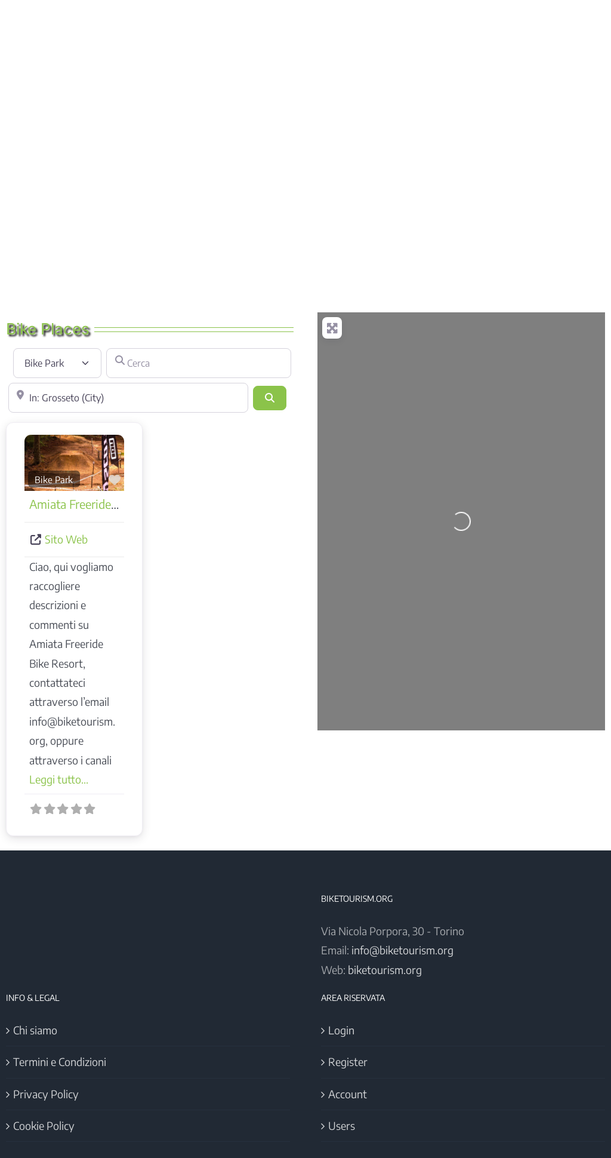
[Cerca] (198, 363)
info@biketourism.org (402, 950)
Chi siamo (35, 1030)
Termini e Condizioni (59, 1061)
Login (341, 1030)
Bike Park (54, 479)
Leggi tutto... (58, 779)
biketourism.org (385, 969)
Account (347, 1094)
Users (341, 1125)
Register (348, 1061)
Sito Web (66, 539)
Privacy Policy (46, 1094)
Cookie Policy (44, 1125)
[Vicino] (128, 398)
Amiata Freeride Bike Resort (101, 503)
